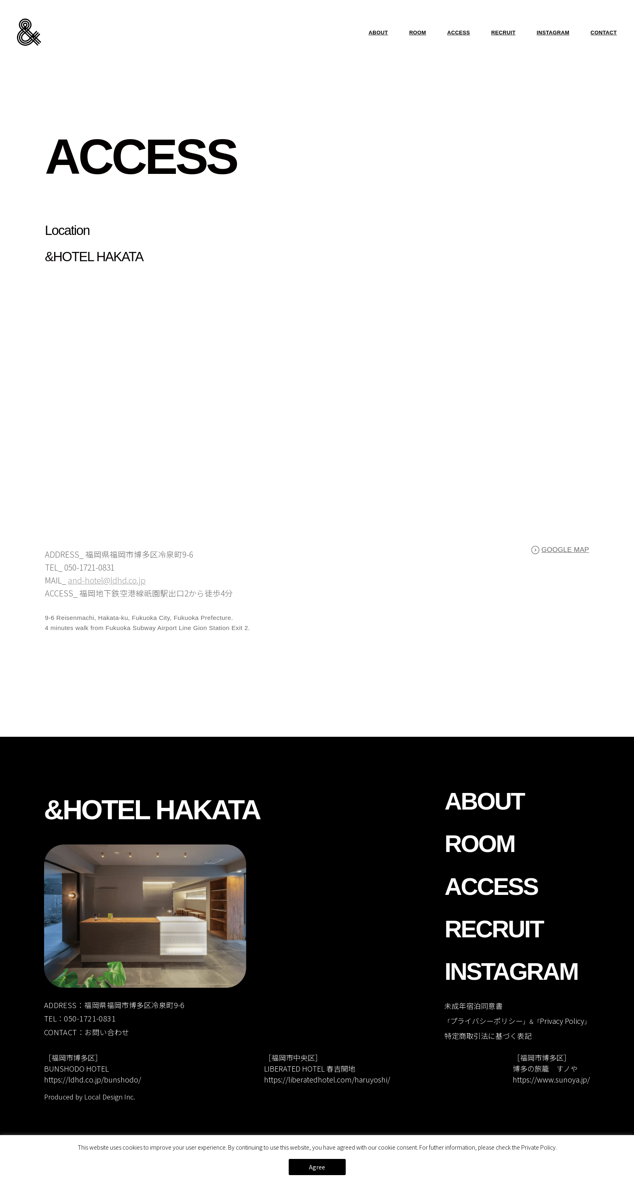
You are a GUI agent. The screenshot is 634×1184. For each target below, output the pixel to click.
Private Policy (538, 1147)
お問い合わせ (107, 1032)
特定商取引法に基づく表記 (488, 1035)
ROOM (417, 33)
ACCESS (458, 33)
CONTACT (603, 33)
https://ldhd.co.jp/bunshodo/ (92, 1079)
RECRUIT (503, 33)
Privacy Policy (562, 1020)
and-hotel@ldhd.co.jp (107, 583)
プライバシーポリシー (486, 1020)
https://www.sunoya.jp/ (551, 1079)
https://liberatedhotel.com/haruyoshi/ (327, 1079)
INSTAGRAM (553, 33)
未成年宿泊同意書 (473, 1005)
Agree (317, 1167)
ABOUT (378, 33)
